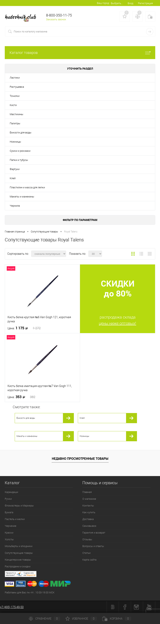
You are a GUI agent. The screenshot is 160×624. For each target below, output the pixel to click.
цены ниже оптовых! (117, 323)
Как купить (88, 512)
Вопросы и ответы (93, 546)
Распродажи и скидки (17, 566)
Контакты (88, 505)
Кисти (13, 105)
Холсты (9, 539)
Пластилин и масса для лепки (27, 187)
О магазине (89, 498)
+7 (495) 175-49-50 (12, 607)
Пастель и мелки (15, 519)
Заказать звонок (56, 19)
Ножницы (15, 141)
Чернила (15, 205)
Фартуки (14, 169)
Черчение (10, 525)
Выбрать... (117, 3)
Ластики (15, 77)
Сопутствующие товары (19, 552)
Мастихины (16, 114)
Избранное (81, 618)
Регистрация (145, 3)
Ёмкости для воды (20, 132)
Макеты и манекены (22, 196)
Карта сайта (89, 559)
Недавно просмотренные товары (80, 458)
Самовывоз (89, 525)
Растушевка (17, 86)
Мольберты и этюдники (18, 546)
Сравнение (44, 618)
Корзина (116, 618)
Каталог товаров (80, 52)
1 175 (24, 328)
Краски (9, 532)
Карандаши (11, 492)
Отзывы (87, 539)
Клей (12, 178)
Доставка (88, 519)
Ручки (8, 498)
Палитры (15, 123)
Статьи (86, 552)
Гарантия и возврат (93, 532)
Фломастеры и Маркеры (19, 505)
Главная (87, 492)
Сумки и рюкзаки (20, 150)
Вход (130, 3)
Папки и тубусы (19, 159)
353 (21, 397)
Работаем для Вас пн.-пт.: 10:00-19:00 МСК (29, 592)
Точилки (14, 95)
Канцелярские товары (18, 559)
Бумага (9, 512)
